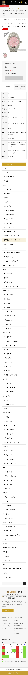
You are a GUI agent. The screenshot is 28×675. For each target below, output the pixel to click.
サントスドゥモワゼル (11, 341)
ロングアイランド (9, 425)
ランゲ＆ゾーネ (8, 514)
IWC (4, 467)
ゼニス (5, 564)
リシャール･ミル (8, 518)
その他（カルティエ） (11, 375)
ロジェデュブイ (8, 522)
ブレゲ (5, 552)
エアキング (7, 189)
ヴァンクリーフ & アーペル (11, 548)
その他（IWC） (9, 484)
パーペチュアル (9, 244)
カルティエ (6, 333)
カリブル (7, 370)
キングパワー (8, 273)
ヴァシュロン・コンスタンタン (12, 569)
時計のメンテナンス (6, 623)
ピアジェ (6, 543)
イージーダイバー (9, 526)
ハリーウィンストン (9, 316)
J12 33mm (7, 303)
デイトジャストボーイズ (11, 236)
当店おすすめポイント (20, 87)
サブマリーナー (9, 210)
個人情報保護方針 (18, 625)
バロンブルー (8, 358)
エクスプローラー (9, 206)
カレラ (6, 400)
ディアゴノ (7, 501)
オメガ (5, 379)
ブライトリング (8, 560)
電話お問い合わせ (14, 673)
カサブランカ (8, 421)
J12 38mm (7, 299)
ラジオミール (8, 455)
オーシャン (7, 328)
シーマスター (8, 383)
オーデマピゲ (7, 248)
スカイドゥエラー (9, 219)
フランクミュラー (8, 413)
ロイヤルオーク (9, 257)
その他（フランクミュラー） (13, 442)
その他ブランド (8, 577)
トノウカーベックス (10, 417)
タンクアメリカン (9, 345)
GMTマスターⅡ (9, 227)
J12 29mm (7, 307)
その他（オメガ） (9, 391)
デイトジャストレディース (12, 240)
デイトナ (7, 193)
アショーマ (7, 505)
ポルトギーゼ (8, 472)
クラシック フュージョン (11, 286)
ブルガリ (6, 493)
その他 (6, 181)
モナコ (6, 408)
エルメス (7, 172)
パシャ (6, 349)
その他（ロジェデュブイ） (12, 535)
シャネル (6, 290)
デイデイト (7, 198)
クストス (6, 556)
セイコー (6, 573)
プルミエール (8, 320)
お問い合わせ (7, 610)
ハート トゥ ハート (10, 434)
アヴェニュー (8, 324)
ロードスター (8, 354)
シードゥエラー (9, 223)
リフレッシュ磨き (6, 625)
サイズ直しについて (6, 628)
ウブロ (5, 269)
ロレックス (6, 185)
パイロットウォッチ (10, 476)
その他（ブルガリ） (10, 510)
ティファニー (7, 539)
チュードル (6, 488)
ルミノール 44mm (9, 451)
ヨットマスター (9, 214)
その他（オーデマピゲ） (11, 261)
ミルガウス (7, 202)
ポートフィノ (8, 480)
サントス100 (8, 337)
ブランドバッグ (8, 168)
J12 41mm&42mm (9, 295)
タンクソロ (7, 366)
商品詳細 (8, 86)
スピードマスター (9, 387)
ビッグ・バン (8, 282)
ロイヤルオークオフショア (12, 252)
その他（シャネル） (10, 311)
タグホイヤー (7, 396)
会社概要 (16, 620)
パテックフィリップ (9, 265)
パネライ (6, 446)
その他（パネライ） (10, 463)
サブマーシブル (9, 459)
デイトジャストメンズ (11, 231)
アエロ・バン (8, 278)
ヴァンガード (8, 438)
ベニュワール (8, 362)
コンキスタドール (9, 429)
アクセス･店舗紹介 (18, 623)
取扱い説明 (4, 620)
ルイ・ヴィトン (9, 176)
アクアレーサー (9, 404)
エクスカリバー (9, 531)
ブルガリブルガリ (9, 497)
